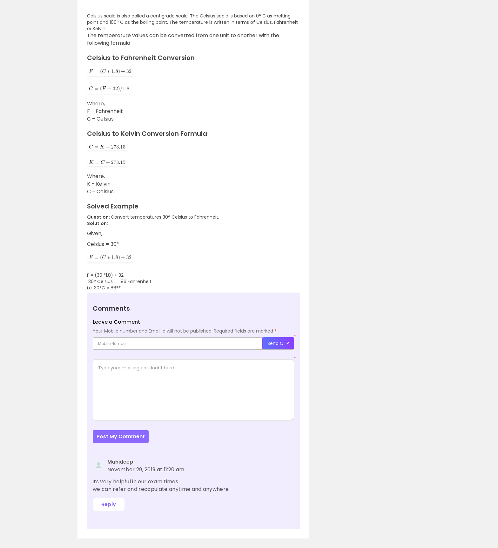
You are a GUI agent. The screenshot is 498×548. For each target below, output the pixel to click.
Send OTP (278, 343)
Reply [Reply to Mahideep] (108, 504)
